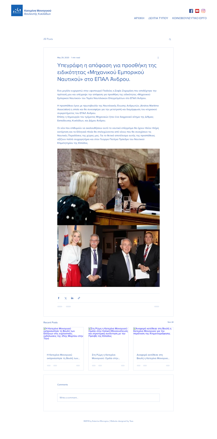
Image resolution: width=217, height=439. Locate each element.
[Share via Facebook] (58, 298)
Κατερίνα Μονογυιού (37, 10)
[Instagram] (203, 11)
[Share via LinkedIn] (72, 298)
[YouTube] (197, 11)
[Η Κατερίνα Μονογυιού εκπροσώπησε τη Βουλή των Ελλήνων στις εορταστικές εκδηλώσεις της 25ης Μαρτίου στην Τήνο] (64, 338)
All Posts (48, 39)
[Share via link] (79, 298)
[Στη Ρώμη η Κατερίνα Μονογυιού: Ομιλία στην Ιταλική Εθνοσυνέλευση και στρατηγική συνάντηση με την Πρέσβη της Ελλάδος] (109, 338)
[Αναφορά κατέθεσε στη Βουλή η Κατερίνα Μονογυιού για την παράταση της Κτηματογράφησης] (153, 338)
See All (171, 322)
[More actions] (158, 57)
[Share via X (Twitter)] (65, 298)
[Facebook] (191, 11)
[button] (170, 39)
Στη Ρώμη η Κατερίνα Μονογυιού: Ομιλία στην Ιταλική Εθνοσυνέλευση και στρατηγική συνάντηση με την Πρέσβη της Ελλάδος (108, 356)
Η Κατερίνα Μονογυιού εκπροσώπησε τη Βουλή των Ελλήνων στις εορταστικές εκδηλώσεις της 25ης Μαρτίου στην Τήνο (62, 356)
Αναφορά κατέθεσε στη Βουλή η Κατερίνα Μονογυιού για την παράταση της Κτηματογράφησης (153, 356)
